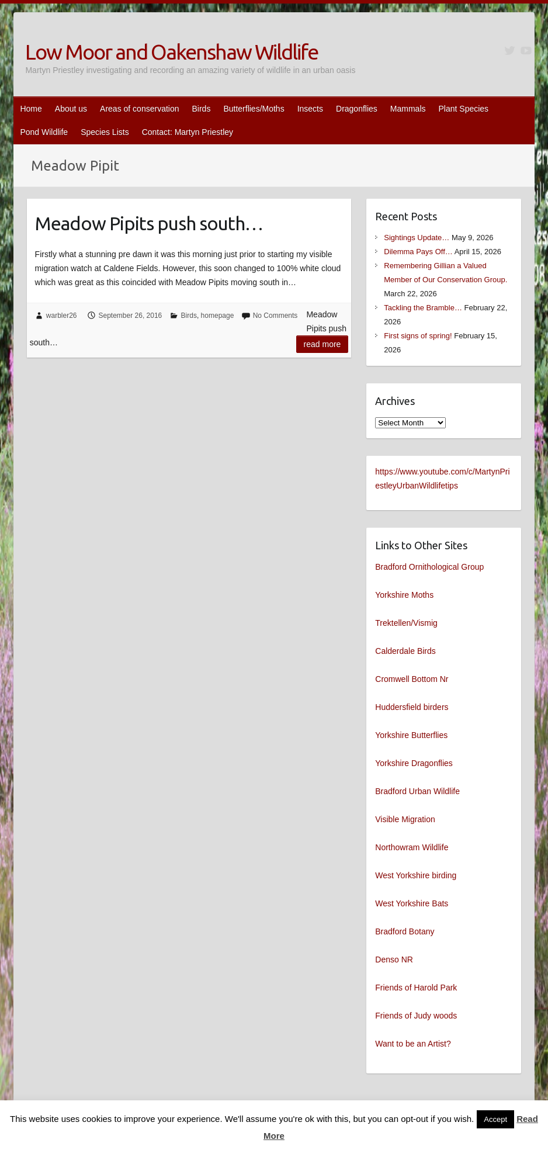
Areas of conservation (139, 108)
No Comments (275, 315)
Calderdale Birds (405, 651)
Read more (322, 344)
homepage (217, 315)
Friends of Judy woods (416, 1015)
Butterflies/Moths (253, 108)
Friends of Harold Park (416, 987)
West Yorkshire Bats (411, 903)
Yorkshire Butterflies (411, 735)
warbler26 (61, 315)
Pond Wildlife (44, 132)
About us (71, 108)
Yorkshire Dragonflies (414, 763)
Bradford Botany (404, 931)
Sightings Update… (416, 237)
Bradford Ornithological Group (429, 566)
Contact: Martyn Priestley (187, 132)
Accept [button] (495, 1119)
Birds (201, 108)
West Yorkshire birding (415, 875)
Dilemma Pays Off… (418, 251)
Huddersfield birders (411, 707)
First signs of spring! (418, 335)
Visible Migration (405, 819)
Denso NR (394, 959)
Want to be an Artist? (412, 1043)
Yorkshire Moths (404, 595)
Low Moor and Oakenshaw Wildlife (171, 52)
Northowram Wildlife (411, 847)
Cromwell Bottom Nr (411, 679)
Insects (310, 108)
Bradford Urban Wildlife (417, 791)
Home (30, 108)
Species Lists (105, 132)
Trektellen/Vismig (406, 623)
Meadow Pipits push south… (149, 223)
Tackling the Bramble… (423, 307)
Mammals (408, 108)
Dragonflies (356, 108)
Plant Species (464, 108)
